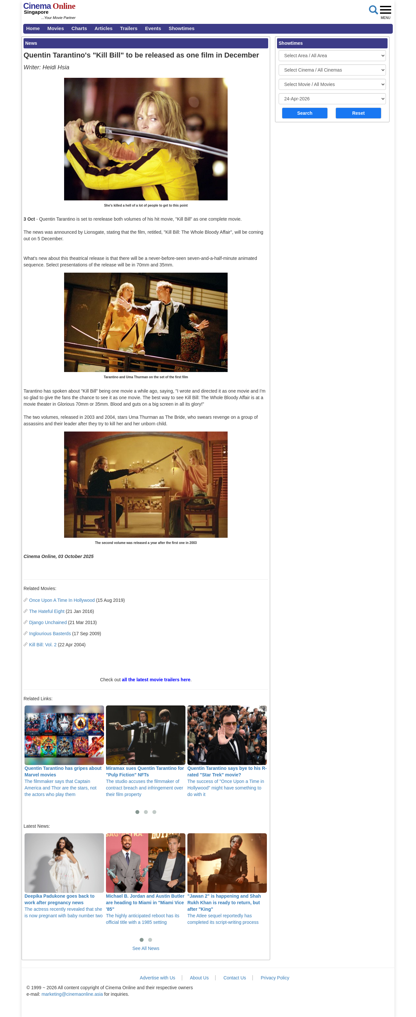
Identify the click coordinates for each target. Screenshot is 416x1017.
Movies (55, 28)
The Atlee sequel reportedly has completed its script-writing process (227, 879)
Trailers (128, 28)
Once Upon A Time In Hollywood (62, 600)
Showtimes (182, 28)
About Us (199, 977)
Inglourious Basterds (50, 633)
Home (33, 28)
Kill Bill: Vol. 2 (43, 644)
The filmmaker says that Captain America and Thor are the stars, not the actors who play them (64, 751)
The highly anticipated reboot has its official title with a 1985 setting (145, 879)
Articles (104, 28)
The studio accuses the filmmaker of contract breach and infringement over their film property (145, 751)
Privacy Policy (275, 977)
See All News (145, 948)
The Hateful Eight (46, 611)
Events (153, 28)
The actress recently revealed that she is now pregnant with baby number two (64, 875)
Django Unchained (48, 622)
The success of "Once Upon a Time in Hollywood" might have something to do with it (227, 751)
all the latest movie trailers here (156, 679)
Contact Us (234, 977)
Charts (79, 28)
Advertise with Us (157, 977)
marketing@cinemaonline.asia (72, 994)
